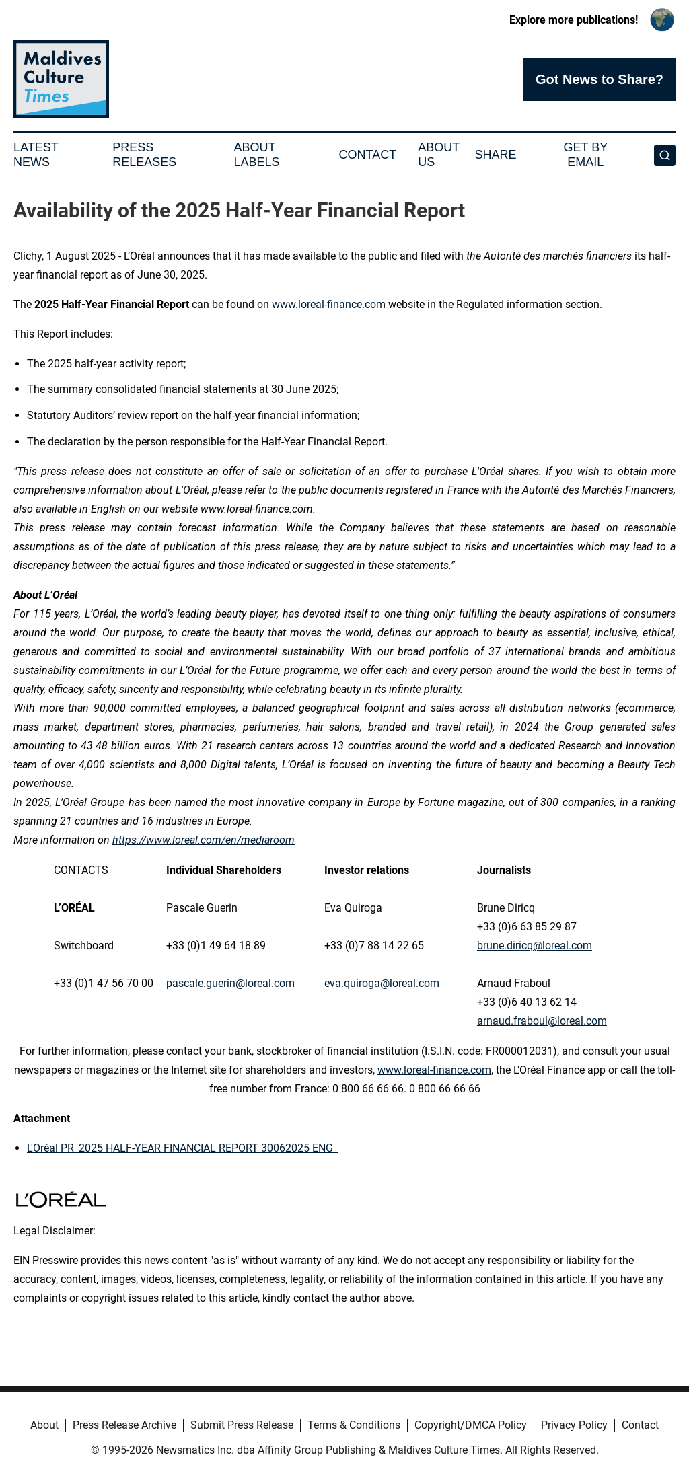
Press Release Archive (124, 1425)
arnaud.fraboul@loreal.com (542, 1020)
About (44, 1425)
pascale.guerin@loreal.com (230, 983)
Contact (367, 154)
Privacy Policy (574, 1425)
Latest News (35, 155)
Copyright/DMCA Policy (470, 1425)
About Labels (257, 155)
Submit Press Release (241, 1425)
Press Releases (144, 155)
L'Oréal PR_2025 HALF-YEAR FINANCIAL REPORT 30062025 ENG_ (182, 1148)
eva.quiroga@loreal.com (381, 983)
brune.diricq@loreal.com (534, 945)
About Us (439, 155)
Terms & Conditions (353, 1425)
